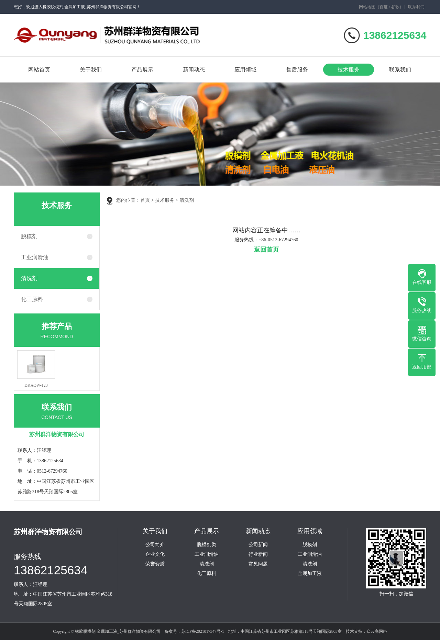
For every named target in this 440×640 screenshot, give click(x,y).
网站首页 (39, 70)
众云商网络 (376, 631)
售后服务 (297, 70)
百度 (384, 6)
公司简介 (155, 544)
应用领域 (245, 70)
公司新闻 (258, 544)
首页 (145, 200)
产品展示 (142, 70)
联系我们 (416, 6)
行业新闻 (258, 554)
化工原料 (32, 299)
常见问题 (258, 564)
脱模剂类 (206, 544)
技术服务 (349, 70)
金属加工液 (310, 573)
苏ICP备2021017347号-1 (202, 631)
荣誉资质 (155, 564)
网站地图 (367, 6)
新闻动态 (194, 70)
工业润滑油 (34, 257)
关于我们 (91, 70)
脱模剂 (29, 236)
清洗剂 (29, 278)
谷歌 (395, 6)
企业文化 (155, 554)
